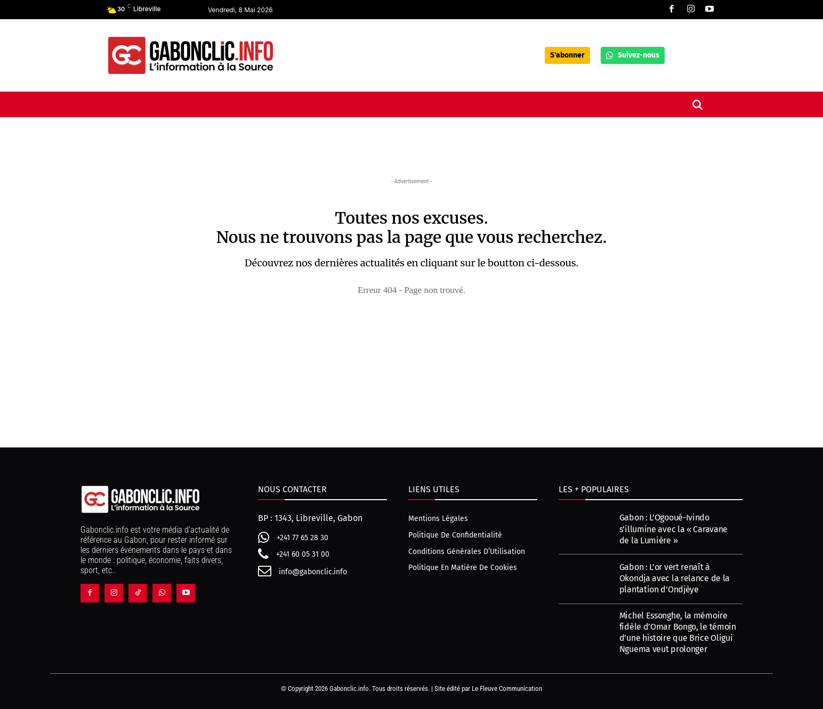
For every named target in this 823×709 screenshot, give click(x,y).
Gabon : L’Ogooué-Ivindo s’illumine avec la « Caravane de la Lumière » (673, 528)
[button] (697, 104)
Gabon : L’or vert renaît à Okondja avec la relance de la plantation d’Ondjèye (674, 578)
